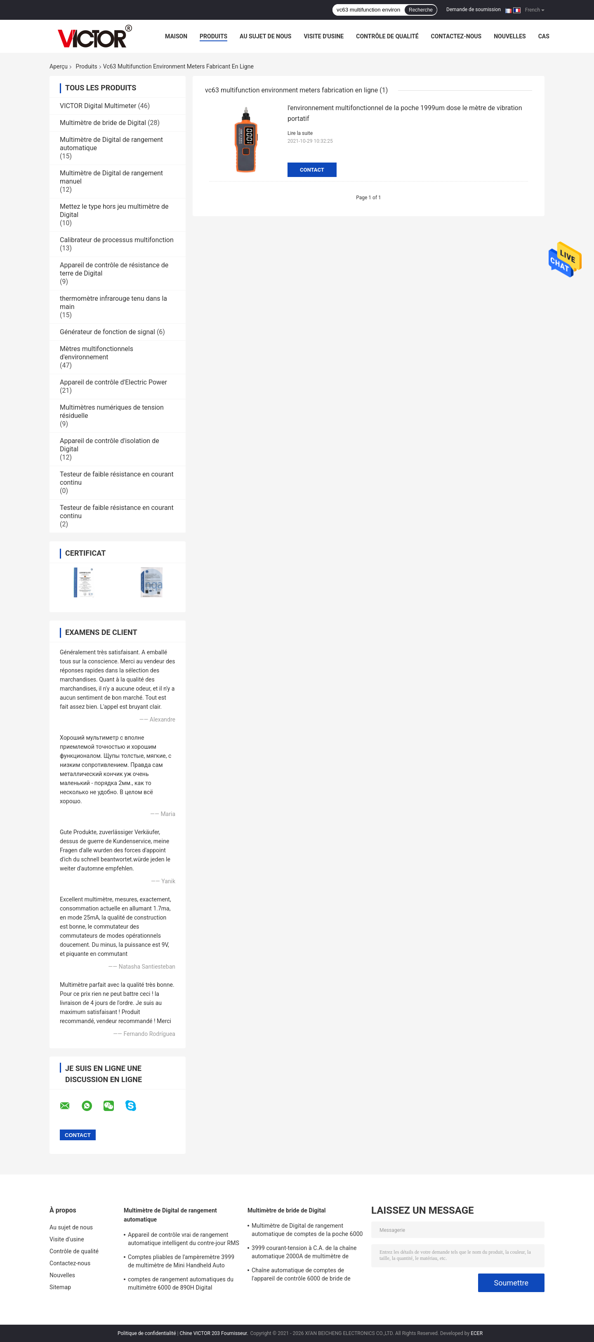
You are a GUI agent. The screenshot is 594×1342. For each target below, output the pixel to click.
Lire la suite (300, 133)
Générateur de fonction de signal (107, 332)
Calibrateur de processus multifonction (117, 240)
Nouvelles (510, 36)
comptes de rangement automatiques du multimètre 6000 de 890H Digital (180, 1283)
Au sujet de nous (265, 36)
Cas (543, 36)
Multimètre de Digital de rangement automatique (170, 1215)
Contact (312, 170)
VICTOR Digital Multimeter (98, 106)
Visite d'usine (324, 36)
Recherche (421, 10)
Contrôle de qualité (387, 36)
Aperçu (59, 66)
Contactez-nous (456, 36)
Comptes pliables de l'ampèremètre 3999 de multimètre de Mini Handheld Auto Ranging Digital (181, 1262)
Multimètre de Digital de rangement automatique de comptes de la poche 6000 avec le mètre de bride (307, 1231)
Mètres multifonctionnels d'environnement (96, 353)
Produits (213, 36)
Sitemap (60, 1287)
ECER (477, 1333)
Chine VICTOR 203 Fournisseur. (214, 1333)
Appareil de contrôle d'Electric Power (113, 382)
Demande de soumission (473, 9)
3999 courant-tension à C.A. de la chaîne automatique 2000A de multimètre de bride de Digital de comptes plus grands (304, 1253)
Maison (176, 36)
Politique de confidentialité (147, 1333)
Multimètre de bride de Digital (103, 123)
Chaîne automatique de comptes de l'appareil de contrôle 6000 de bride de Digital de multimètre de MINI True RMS (303, 1275)
